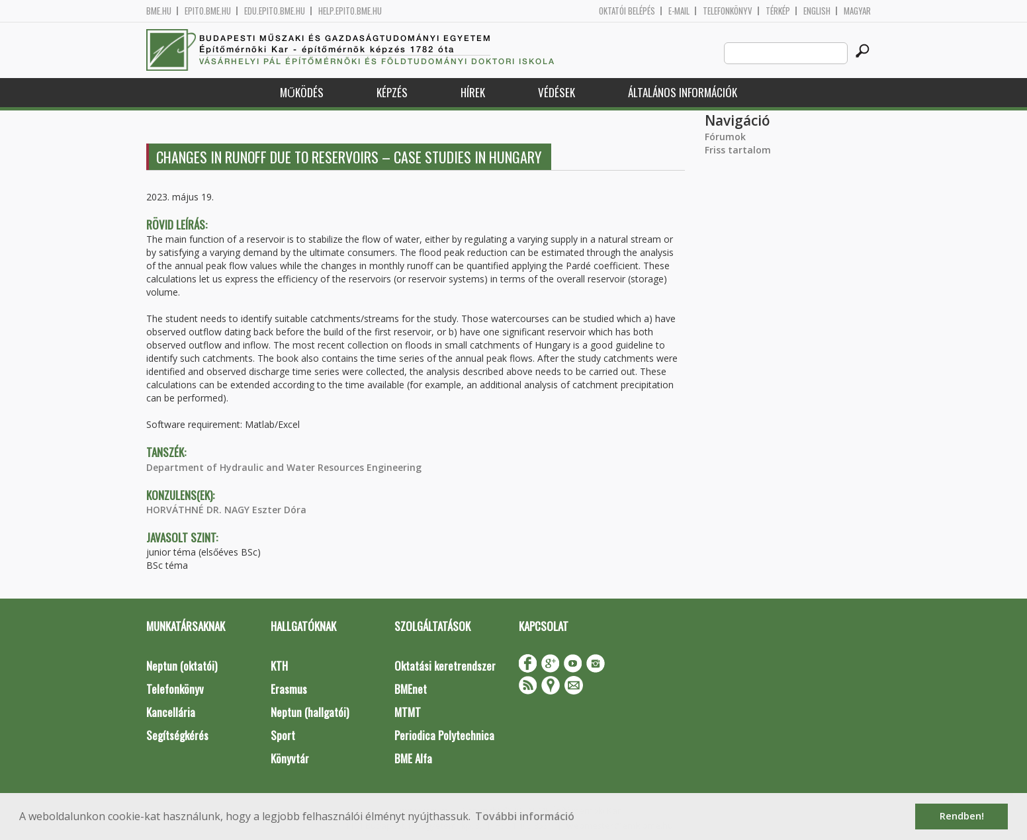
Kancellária (170, 712)
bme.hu (158, 11)
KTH (279, 665)
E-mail (679, 11)
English (816, 11)
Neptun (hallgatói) (310, 712)
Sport (283, 735)
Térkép (778, 11)
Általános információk (682, 92)
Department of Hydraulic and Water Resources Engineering (284, 467)
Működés (302, 92)
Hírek (473, 92)
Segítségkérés (177, 735)
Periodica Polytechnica (444, 735)
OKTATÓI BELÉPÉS (627, 11)
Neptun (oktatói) (181, 665)
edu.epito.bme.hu (274, 11)
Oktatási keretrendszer (445, 665)
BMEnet (410, 689)
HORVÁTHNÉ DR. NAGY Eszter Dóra (226, 509)
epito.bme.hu (208, 11)
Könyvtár (290, 758)
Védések (556, 92)
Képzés (392, 92)
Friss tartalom (738, 150)
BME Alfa (413, 758)
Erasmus (289, 689)
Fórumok (725, 136)
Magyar (857, 11)
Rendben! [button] (962, 816)
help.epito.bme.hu (350, 11)
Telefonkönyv (727, 11)
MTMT (407, 712)
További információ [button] (524, 816)
